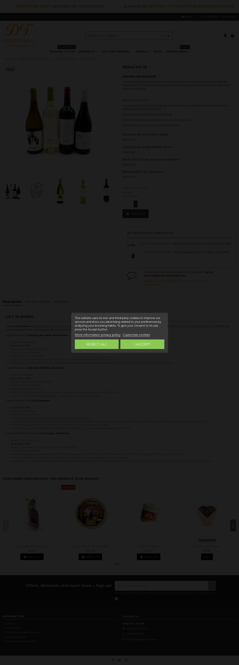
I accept (142, 344)
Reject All (96, 344)
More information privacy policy (98, 335)
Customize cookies (136, 335)
